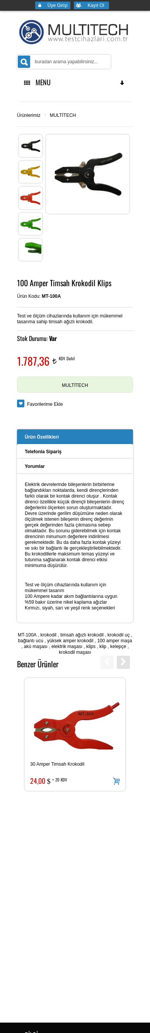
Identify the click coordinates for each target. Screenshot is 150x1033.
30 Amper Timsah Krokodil (57, 764)
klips (90, 646)
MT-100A (27, 635)
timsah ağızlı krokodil (82, 635)
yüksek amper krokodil (70, 640)
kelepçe (118, 646)
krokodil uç (118, 635)
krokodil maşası (75, 652)
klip (102, 646)
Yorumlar (35, 466)
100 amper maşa (114, 640)
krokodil (48, 635)
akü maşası (36, 646)
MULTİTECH (63, 115)
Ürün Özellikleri (42, 437)
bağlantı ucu (30, 640)
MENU (74, 82)
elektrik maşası (66, 646)
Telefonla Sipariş (43, 451)
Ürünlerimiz (29, 115)
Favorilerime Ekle (45, 404)
